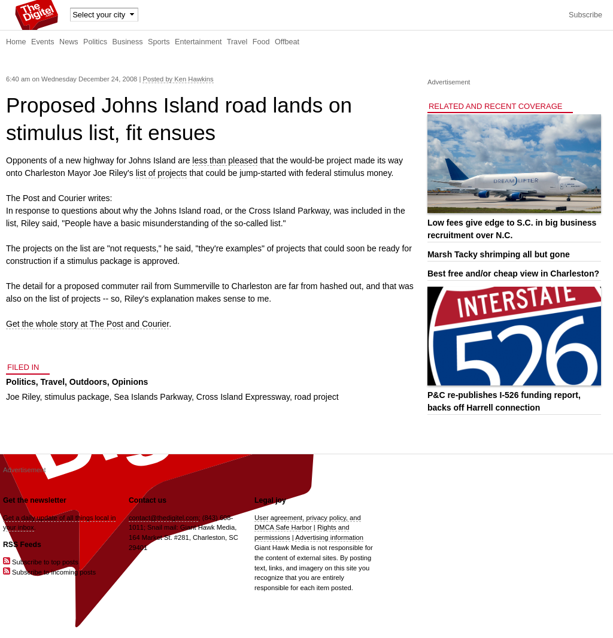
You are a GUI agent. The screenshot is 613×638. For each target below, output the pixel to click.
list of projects (161, 173)
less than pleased (224, 160)
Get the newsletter (34, 500)
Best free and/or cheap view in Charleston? (513, 273)
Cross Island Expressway (243, 397)
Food (261, 42)
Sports (158, 42)
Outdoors (88, 382)
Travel (237, 42)
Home (16, 42)
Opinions (130, 382)
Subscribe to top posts (40, 562)
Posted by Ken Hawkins (177, 79)
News (68, 42)
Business (128, 42)
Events (42, 42)
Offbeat (287, 42)
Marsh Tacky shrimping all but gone (498, 254)
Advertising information (329, 537)
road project (317, 397)
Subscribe (585, 15)
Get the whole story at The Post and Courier (87, 324)
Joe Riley (23, 397)
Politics (95, 42)
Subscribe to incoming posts (49, 572)
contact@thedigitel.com (163, 517)
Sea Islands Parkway (153, 397)
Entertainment (198, 42)
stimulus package (76, 397)
